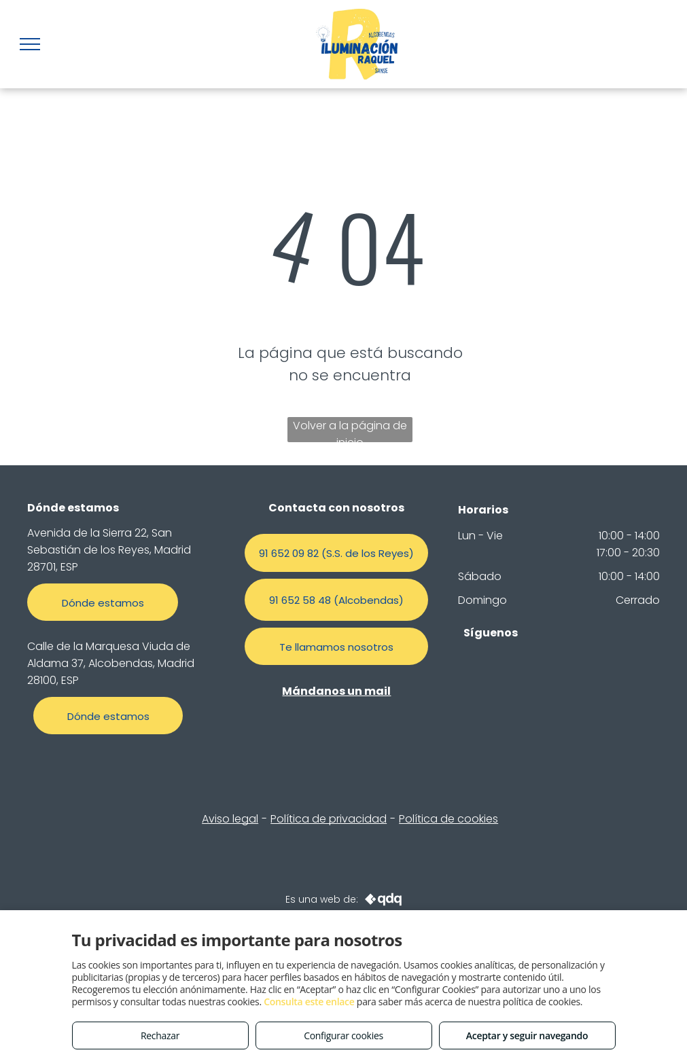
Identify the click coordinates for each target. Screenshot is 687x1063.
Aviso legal (230, 819)
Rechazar (160, 1035)
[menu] (30, 44)
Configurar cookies (343, 1035)
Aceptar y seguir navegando (527, 1035)
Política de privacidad (328, 819)
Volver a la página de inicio (350, 430)
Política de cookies (448, 819)
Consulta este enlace (309, 1001)
